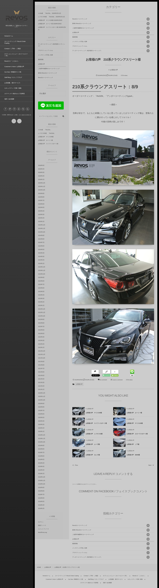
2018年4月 (41, 505)
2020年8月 (41, 407)
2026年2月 (41, 176)
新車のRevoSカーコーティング (111, 23)
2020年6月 (41, 414)
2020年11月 (41, 396)
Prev (75, 465)
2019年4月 (41, 463)
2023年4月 (41, 295)
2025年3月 (41, 214)
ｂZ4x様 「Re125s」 (44, 13)
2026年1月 (41, 179)
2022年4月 (41, 337)
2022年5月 (41, 333)
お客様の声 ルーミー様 (134, 414)
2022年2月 (41, 344)
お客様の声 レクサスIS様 (94, 435)
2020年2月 (41, 428)
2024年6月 (41, 246)
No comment (103, 380)
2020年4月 (41, 421)
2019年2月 (41, 470)
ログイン (87, 484)
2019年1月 (41, 473)
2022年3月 (41, 340)
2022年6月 (41, 330)
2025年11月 (41, 186)
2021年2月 (41, 386)
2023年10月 (41, 274)
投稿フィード (42, 525)
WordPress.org (42, 532)
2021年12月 (41, 351)
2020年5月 (41, 417)
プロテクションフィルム (111, 46)
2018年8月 (41, 491)
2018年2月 (41, 508)
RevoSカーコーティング (111, 19)
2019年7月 (41, 452)
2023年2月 (41, 302)
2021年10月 (41, 358)
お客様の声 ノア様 (133, 446)
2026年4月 (41, 169)
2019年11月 (41, 438)
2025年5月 (41, 207)
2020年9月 (41, 403)
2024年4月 (41, 253)
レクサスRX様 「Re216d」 (46, 17)
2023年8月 (41, 281)
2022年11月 (41, 312)
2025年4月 (41, 211)
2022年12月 (41, 309)
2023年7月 (41, 284)
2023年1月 (41, 305)
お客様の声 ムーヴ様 (93, 446)
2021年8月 (41, 365)
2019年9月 (41, 445)
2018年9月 (41, 487)
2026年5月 (41, 165)
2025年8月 (41, 197)
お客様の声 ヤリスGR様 (94, 414)
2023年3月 (41, 298)
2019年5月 (41, 459)
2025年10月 (41, 190)
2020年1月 (41, 431)
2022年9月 (41, 319)
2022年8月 (41, 323)
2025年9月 (41, 193)
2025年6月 (41, 204)
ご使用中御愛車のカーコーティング (111, 28)
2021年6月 (41, 372)
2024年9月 (41, 235)
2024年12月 (41, 225)
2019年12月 (41, 435)
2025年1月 (41, 221)
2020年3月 (41, 424)
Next (151, 465)
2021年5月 (41, 375)
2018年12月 (41, 477)
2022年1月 (41, 347)
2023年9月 (41, 277)
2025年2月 (41, 218)
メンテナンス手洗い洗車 (111, 41)
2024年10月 (41, 232)
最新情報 (111, 37)
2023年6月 (41, 288)
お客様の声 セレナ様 (93, 456)
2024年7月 (41, 242)
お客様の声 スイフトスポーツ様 (96, 425)
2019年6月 (41, 456)
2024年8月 (41, 239)
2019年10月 (41, 442)
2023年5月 (41, 291)
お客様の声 (111, 32)
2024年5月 (41, 249)
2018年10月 (41, 484)
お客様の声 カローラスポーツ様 (137, 435)
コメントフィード (43, 529)
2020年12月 (41, 393)
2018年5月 (41, 501)
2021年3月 (41, 382)
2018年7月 (41, 494)
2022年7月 (41, 326)
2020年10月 (41, 400)
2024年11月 (41, 228)
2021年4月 (41, 379)
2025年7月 (41, 200)
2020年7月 (41, 410)
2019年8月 (41, 449)
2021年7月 (41, 368)
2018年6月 (41, 498)
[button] (27, 111)
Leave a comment (118, 380)
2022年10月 (41, 316)
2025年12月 (41, 183)
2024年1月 (41, 263)
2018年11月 (41, 480)
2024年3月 (41, 256)
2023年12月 (41, 267)
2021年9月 (41, 361)
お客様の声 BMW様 (133, 456)
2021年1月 (41, 389)
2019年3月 (41, 466)
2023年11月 (41, 270)
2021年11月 (41, 354)
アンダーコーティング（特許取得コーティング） (111, 50)
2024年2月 (41, 260)
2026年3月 (41, 172)
